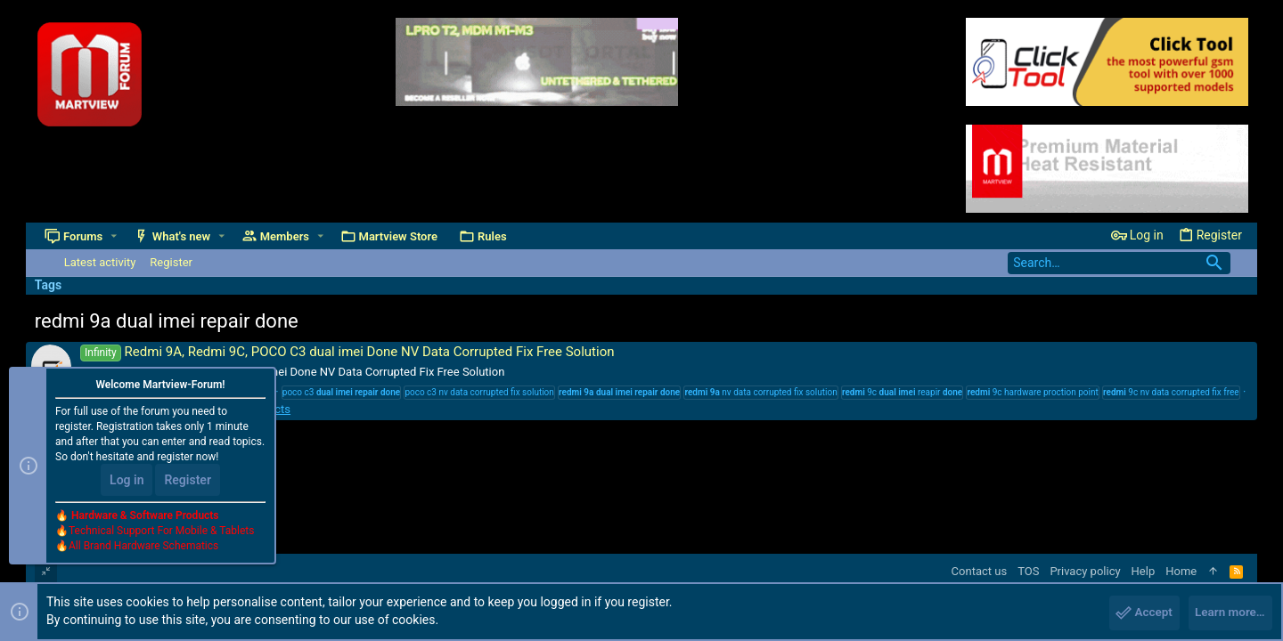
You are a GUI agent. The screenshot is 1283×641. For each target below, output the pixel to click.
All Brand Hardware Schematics (143, 548)
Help (1144, 571)
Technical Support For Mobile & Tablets (161, 533)
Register (187, 482)
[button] (114, 236)
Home (1181, 571)
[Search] (1119, 263)
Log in (126, 482)
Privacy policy (1085, 571)
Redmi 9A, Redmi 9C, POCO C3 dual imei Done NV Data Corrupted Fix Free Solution (347, 352)
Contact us (980, 571)
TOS (1028, 571)
